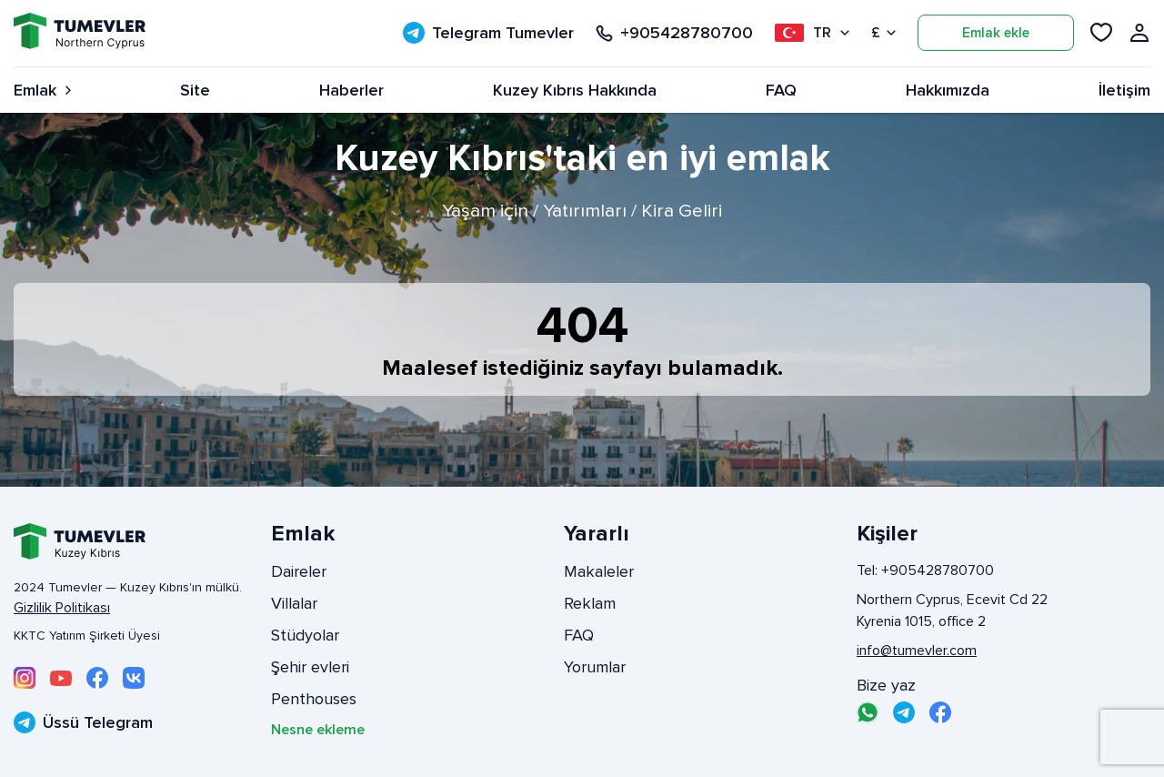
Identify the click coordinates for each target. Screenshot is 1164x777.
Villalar (294, 603)
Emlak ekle (995, 33)
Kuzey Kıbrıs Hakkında (575, 90)
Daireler (298, 571)
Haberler (351, 90)
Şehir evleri (310, 667)
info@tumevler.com (917, 650)
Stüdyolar (305, 635)
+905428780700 (674, 33)
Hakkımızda (947, 90)
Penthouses (313, 699)
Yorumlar (595, 667)
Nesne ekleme (318, 730)
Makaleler (599, 571)
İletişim (1124, 90)
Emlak (42, 90)
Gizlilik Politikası (62, 608)
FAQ (781, 90)
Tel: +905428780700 (925, 570)
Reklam (590, 603)
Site (195, 90)
